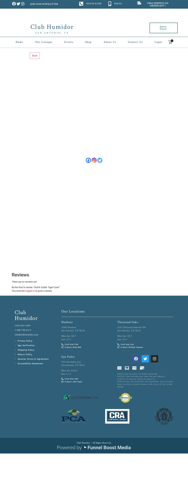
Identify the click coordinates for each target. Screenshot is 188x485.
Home (19, 40)
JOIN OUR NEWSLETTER (44, 4)
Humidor (26, 316)
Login (158, 40)
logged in (30, 289)
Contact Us (135, 40)
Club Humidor (52, 26)
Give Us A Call (93, 3)
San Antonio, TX (52, 32)
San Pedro (68, 355)
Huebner (67, 321)
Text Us (118, 3)
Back (34, 53)
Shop (88, 40)
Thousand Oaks (127, 321)
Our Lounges (43, 40)
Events (68, 40)
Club (20, 310)
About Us (110, 40)
